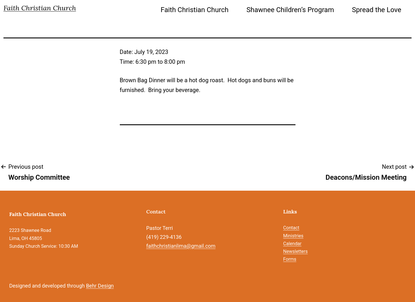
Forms (289, 259)
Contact (291, 227)
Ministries (293, 236)
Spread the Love (376, 10)
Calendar (292, 243)
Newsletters (295, 251)
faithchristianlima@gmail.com (180, 246)
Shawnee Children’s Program (290, 10)
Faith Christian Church (39, 7)
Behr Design (100, 286)
